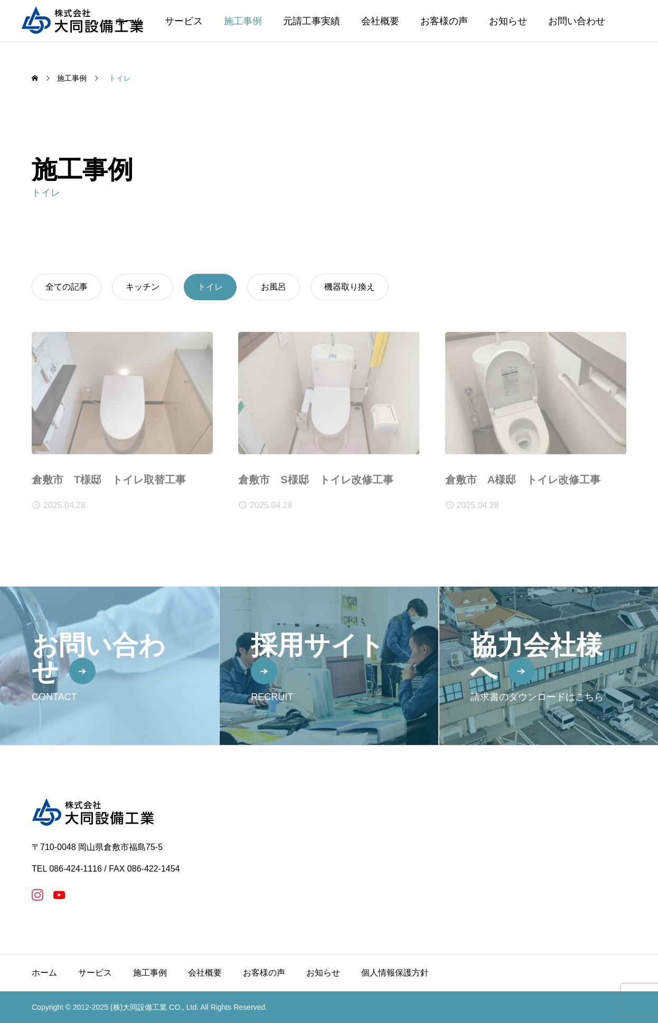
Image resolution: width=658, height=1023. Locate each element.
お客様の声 (444, 21)
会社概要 (380, 21)
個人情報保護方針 (395, 972)
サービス (184, 21)
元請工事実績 (311, 21)
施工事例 (243, 21)
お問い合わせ (576, 21)
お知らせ (508, 21)
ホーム (44, 972)
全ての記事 (66, 286)
